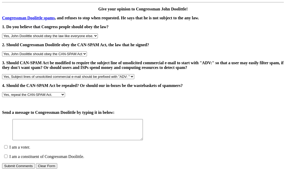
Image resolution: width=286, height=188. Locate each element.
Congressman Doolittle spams (28, 18)
